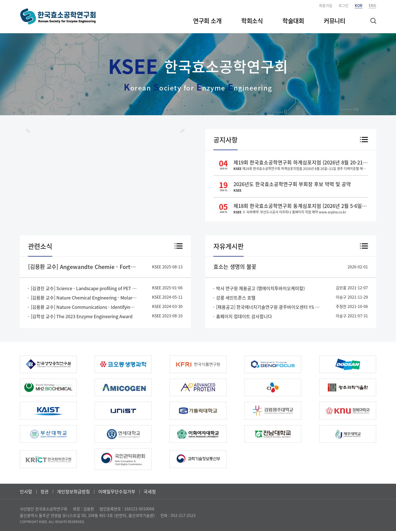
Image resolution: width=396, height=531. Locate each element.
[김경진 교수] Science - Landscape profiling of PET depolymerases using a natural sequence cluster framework (84, 288)
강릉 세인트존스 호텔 (235, 297)
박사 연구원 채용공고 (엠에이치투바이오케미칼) (260, 288)
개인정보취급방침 (73, 491)
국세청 (150, 491)
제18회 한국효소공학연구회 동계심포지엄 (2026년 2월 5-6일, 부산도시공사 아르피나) (300, 206)
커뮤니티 (334, 20)
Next (182, 129)
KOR (358, 5)
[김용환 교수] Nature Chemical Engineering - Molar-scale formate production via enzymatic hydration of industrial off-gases (84, 297)
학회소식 (252, 20)
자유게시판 (228, 246)
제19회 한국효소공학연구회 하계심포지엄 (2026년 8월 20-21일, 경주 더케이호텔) (300, 162)
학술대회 (293, 20)
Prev (28, 129)
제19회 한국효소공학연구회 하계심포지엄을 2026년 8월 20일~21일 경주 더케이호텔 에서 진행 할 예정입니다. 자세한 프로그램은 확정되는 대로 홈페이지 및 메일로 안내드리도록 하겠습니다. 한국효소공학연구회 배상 (300, 168)
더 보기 (364, 140)
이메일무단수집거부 (116, 491)
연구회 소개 (207, 20)
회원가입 (325, 5)
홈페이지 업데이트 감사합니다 (244, 316)
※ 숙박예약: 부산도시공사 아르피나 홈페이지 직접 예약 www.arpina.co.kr (289, 212)
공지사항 (225, 140)
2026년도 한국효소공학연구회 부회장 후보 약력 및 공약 (292, 184)
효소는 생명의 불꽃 (234, 267)
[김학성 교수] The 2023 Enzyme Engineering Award (82, 316)
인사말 (26, 491)
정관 (44, 491)
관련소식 (40, 246)
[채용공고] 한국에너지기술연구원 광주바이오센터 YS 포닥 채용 (269, 307)
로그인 (343, 5)
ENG (372, 5)
